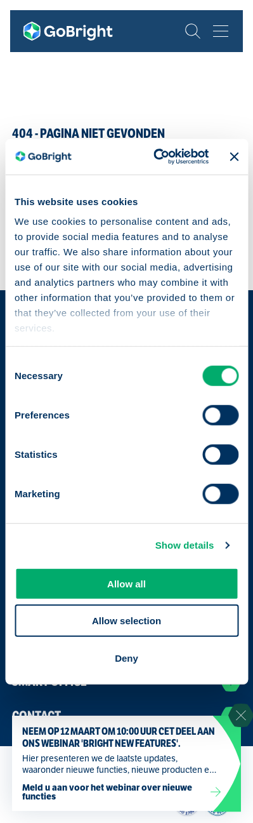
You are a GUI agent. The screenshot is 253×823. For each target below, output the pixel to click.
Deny (126, 657)
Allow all (126, 583)
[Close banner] (234, 156)
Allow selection (126, 620)
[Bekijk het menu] (221, 31)
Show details (184, 545)
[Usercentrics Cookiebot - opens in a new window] (157, 157)
